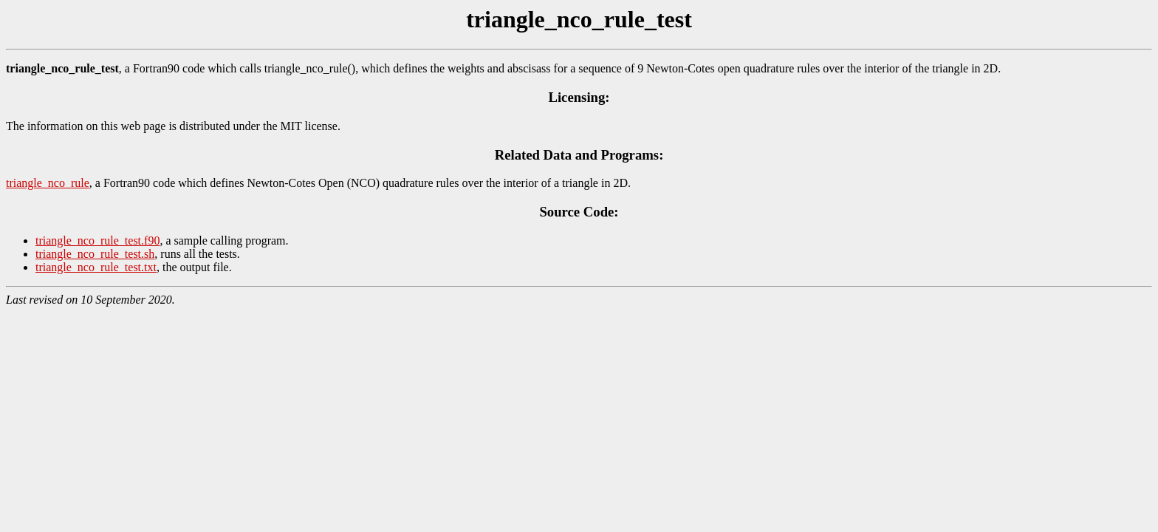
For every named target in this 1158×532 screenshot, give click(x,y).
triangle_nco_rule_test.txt (96, 267)
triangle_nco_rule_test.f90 (97, 240)
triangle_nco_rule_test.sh (94, 254)
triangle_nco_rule (47, 183)
